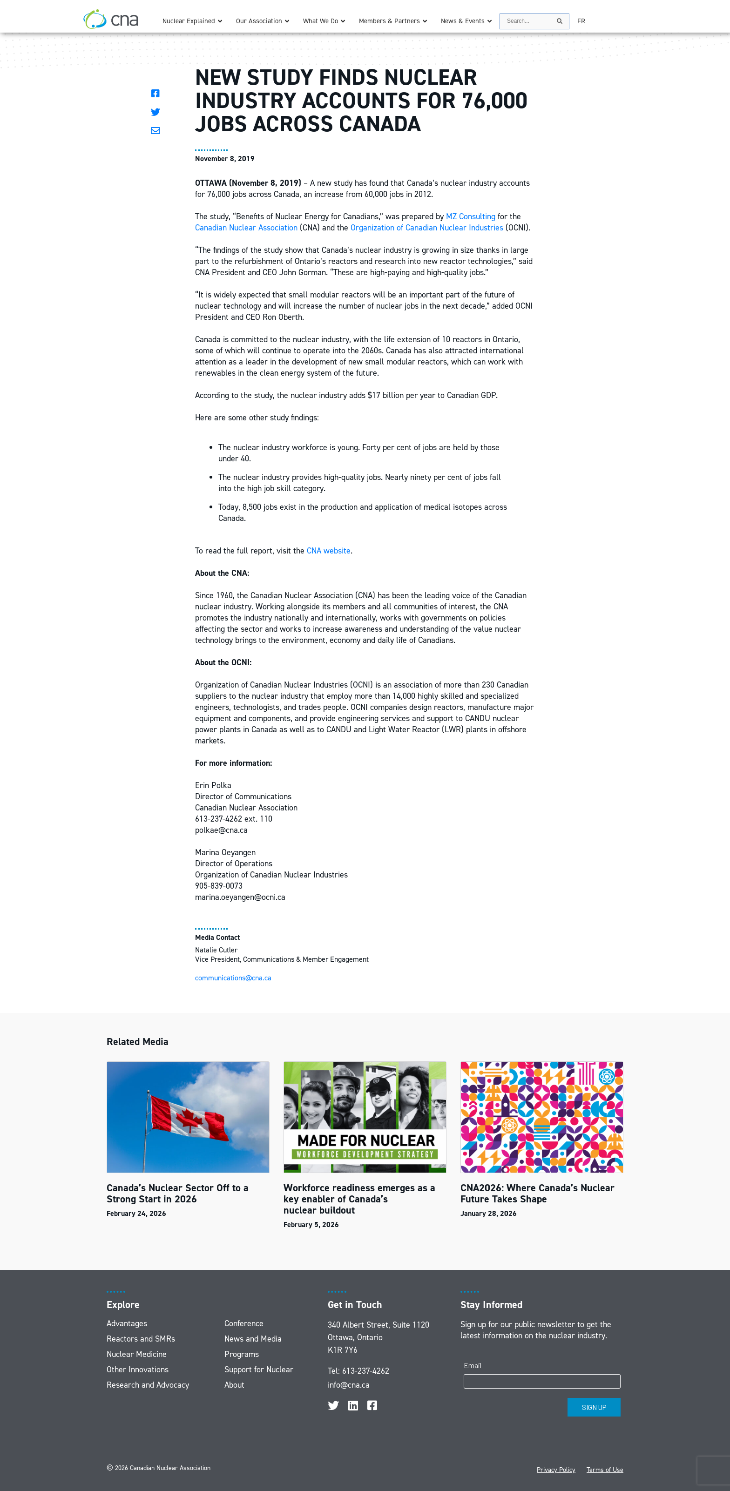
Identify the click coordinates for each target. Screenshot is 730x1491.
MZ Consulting (470, 216)
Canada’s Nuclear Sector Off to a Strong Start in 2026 (178, 1193)
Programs (241, 1354)
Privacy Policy (556, 1469)
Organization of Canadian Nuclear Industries (427, 227)
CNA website (329, 550)
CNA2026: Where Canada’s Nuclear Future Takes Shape (537, 1193)
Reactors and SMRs (141, 1338)
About (234, 1385)
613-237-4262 (365, 1370)
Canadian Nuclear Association (246, 227)
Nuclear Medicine (137, 1354)
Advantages (127, 1323)
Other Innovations (138, 1369)
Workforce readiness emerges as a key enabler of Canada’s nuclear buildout (359, 1199)
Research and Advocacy (148, 1385)
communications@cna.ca (233, 978)
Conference (244, 1323)
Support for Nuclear (258, 1369)
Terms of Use (605, 1469)
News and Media (253, 1338)
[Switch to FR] (581, 21)
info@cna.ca (349, 1384)
